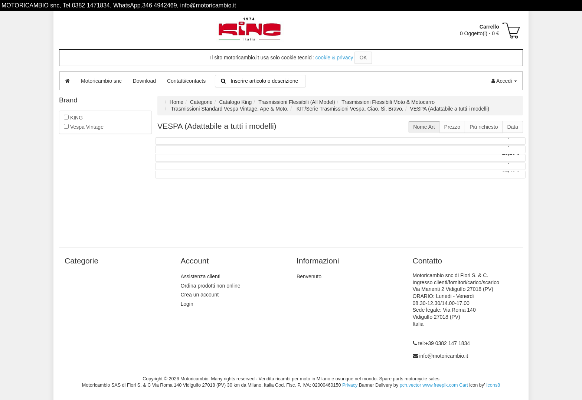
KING (73, 118)
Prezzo (452, 127)
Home (176, 102)
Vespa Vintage (84, 127)
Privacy (349, 385)
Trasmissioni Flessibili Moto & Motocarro (388, 102)
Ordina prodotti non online (211, 286)
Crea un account (200, 295)
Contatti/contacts (186, 81)
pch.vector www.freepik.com (429, 385)
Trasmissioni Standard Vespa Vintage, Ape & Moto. (229, 109)
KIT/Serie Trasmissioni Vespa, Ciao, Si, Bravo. (349, 109)
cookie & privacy (334, 57)
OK (363, 57)
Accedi (504, 81)
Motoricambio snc (101, 81)
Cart (463, 385)
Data (512, 127)
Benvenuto (309, 276)
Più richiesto (484, 127)
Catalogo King (235, 102)
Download (144, 81)
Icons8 (493, 385)
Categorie (201, 102)
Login (187, 304)
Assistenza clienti (200, 276)
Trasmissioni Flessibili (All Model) (296, 102)
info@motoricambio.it (443, 356)
